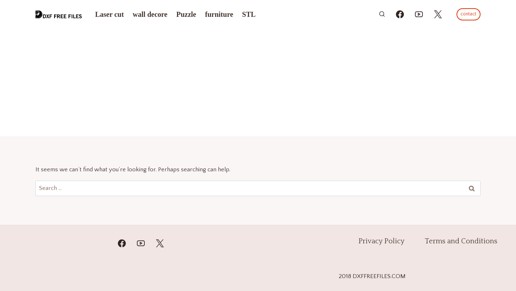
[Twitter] (160, 243)
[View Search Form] (382, 14)
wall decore (150, 14)
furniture (219, 14)
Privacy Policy (381, 241)
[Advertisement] (258, 82)
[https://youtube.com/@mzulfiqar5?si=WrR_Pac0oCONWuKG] (419, 14)
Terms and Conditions (461, 241)
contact (468, 14)
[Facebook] (122, 243)
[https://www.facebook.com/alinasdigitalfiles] (400, 14)
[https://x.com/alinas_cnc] (438, 14)
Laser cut (109, 14)
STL (249, 14)
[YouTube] (141, 243)
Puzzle (186, 14)
